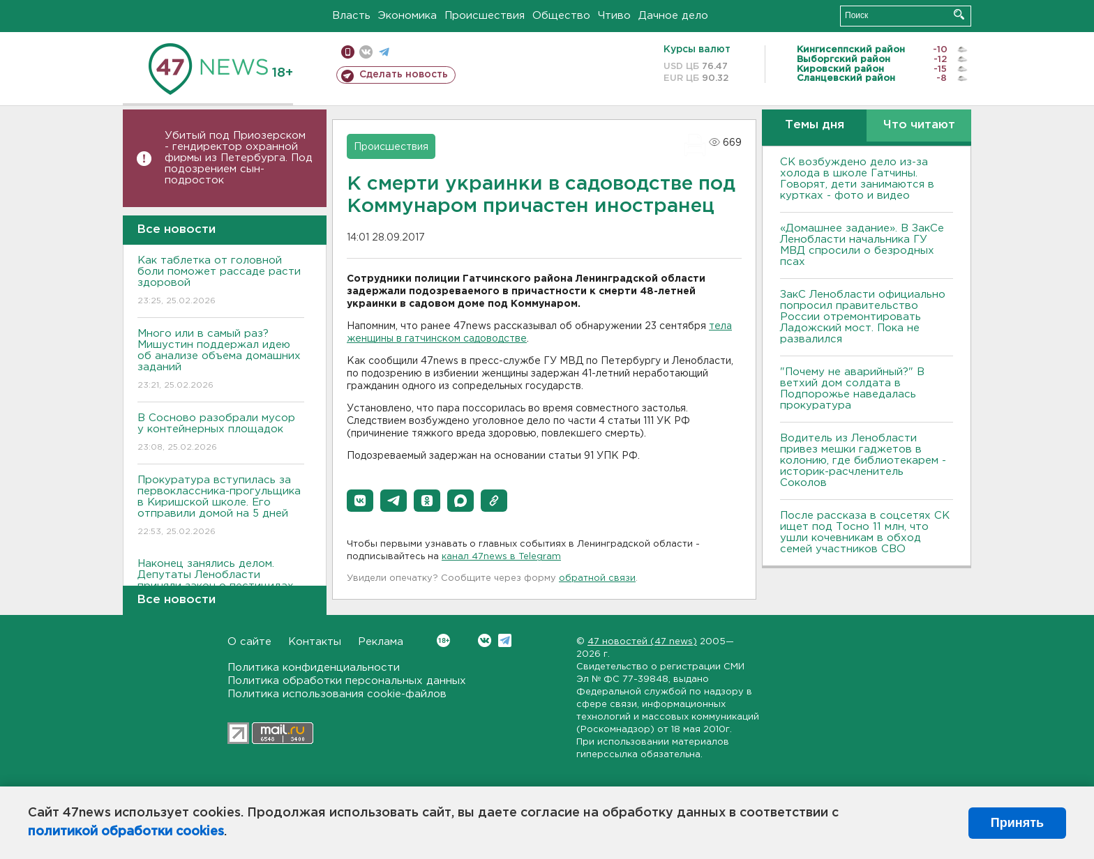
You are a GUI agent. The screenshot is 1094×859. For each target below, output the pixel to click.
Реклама (380, 641)
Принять (1017, 823)
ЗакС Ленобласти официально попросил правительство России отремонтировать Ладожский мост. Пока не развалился (862, 317)
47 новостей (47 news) (642, 642)
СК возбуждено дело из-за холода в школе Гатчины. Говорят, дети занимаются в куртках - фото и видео (857, 179)
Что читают (919, 125)
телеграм (384, 52)
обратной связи (597, 578)
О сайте (249, 641)
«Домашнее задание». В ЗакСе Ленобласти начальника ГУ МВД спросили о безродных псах (862, 245)
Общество (561, 15)
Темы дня (814, 125)
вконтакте (366, 52)
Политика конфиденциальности (313, 667)
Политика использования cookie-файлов (337, 694)
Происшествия (484, 15)
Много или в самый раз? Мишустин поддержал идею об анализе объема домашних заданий (220, 360)
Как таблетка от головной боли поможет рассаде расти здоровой (220, 281)
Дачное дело (673, 15)
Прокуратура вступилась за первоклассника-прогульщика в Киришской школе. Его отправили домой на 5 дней (220, 507)
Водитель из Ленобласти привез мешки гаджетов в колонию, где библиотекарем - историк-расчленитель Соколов (863, 460)
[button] (360, 500)
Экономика (407, 15)
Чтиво (614, 15)
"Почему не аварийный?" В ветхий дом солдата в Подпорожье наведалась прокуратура (852, 388)
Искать (959, 14)
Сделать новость (403, 74)
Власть (351, 15)
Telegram (504, 640)
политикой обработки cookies (126, 831)
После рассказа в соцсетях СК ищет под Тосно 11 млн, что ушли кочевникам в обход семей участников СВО (865, 532)
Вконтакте (443, 640)
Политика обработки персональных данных (346, 680)
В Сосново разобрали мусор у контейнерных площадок (220, 433)
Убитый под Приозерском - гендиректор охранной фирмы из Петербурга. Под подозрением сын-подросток (239, 158)
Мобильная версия (347, 52)
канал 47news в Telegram (501, 557)
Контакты (314, 641)
